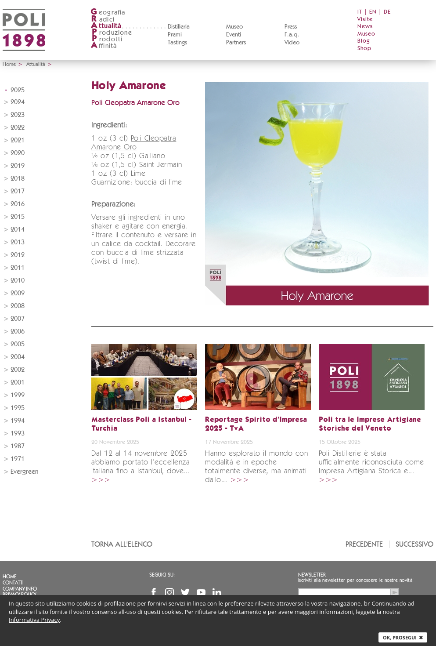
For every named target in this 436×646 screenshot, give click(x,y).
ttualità (106, 26)
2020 (18, 153)
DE (387, 12)
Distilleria (179, 27)
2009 (18, 293)
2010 (18, 280)
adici (102, 19)
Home (9, 64)
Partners (236, 43)
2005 (18, 344)
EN (373, 12)
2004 (18, 357)
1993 (18, 433)
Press (291, 27)
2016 (18, 204)
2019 (18, 166)
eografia (108, 12)
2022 (18, 127)
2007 (18, 319)
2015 (18, 217)
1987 (18, 446)
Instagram (169, 592)
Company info (20, 589)
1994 (18, 420)
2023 (18, 115)
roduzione (111, 32)
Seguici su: (162, 574)
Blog (363, 41)
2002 (18, 370)
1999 (18, 395)
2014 (18, 229)
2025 (18, 90)
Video (292, 43)
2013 (18, 242)
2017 (18, 191)
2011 (18, 268)
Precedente (364, 544)
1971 (18, 459)
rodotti (106, 39)
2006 (18, 331)
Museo (234, 27)
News (365, 26)
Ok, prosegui (403, 637)
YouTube (201, 592)
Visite (365, 19)
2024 (18, 102)
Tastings (177, 43)
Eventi (233, 35)
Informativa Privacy (34, 620)
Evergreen (24, 471)
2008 (18, 306)
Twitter (185, 592)
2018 (18, 178)
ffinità (103, 46)
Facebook (153, 592)
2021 (18, 140)
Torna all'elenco (121, 544)
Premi (175, 35)
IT (359, 12)
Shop (364, 48)
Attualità (35, 64)
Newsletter (312, 574)
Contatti (13, 582)
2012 (18, 255)
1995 (18, 408)
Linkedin (217, 592)
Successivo (414, 544)
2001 (18, 382)
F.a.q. (292, 35)
